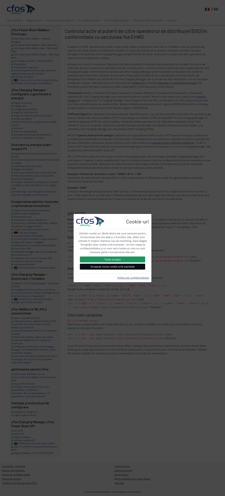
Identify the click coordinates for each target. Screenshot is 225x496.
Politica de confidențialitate (133, 278)
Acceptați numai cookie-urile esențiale (112, 266)
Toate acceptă (112, 259)
